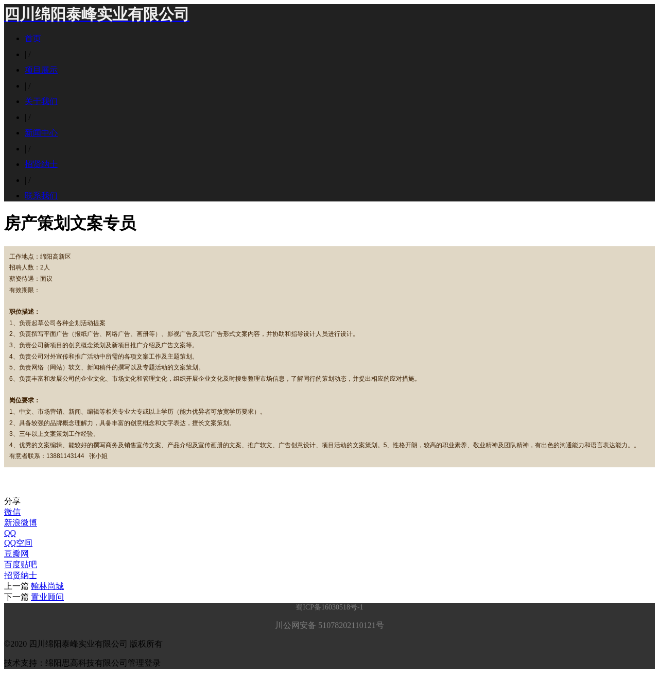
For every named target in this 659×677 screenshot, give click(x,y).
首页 (33, 38)
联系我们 (41, 195)
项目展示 (41, 69)
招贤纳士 (41, 164)
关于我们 (41, 101)
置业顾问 (47, 597)
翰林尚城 (47, 586)
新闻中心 (41, 132)
